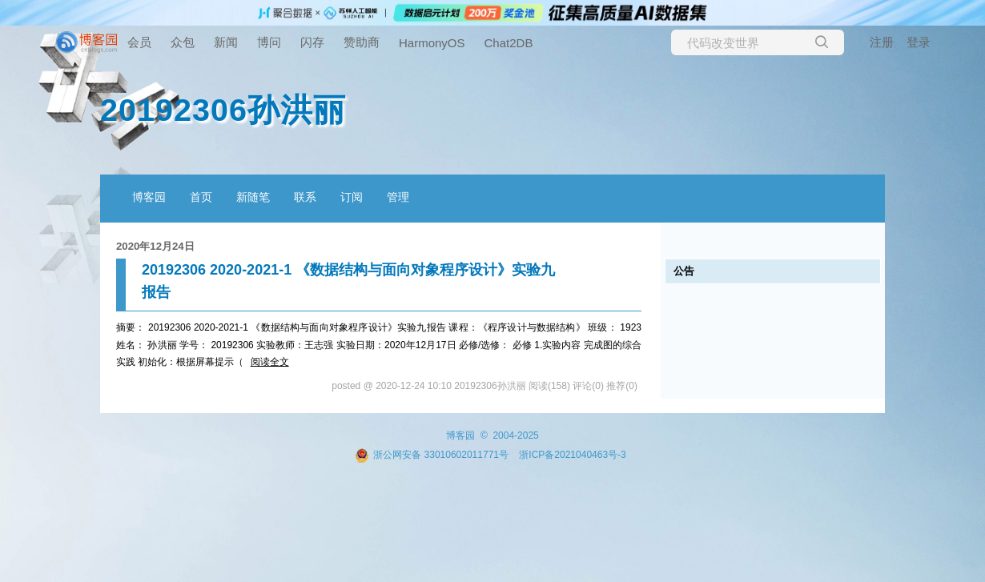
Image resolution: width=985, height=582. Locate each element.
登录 (919, 42)
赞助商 (362, 42)
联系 (305, 197)
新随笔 (253, 197)
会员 (139, 42)
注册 (882, 42)
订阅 (351, 197)
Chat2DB (508, 43)
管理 (398, 197)
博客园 (149, 197)
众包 (183, 42)
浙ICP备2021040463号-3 (572, 454)
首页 (201, 197)
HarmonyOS (432, 43)
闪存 (312, 42)
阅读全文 (270, 361)
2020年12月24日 (155, 246)
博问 (269, 42)
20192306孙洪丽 (223, 109)
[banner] (64, 42)
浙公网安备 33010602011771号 (432, 454)
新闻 (226, 42)
